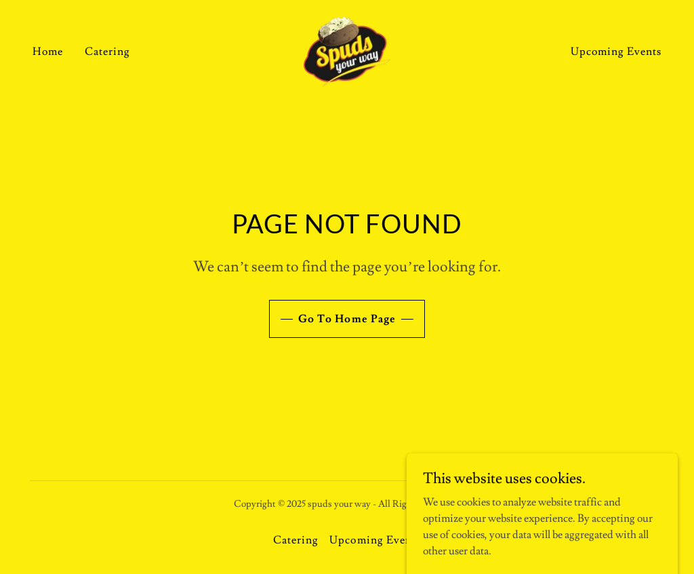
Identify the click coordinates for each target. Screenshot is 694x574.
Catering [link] (107, 51)
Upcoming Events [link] (616, 51)
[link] (347, 49)
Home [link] (48, 51)
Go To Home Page (346, 319)
